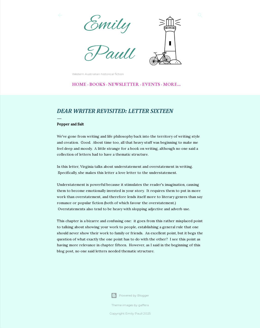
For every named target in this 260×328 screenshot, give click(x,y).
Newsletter (123, 84)
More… (172, 84)
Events (151, 84)
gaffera (143, 305)
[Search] (200, 14)
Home (79, 84)
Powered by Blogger (130, 295)
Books (97, 84)
